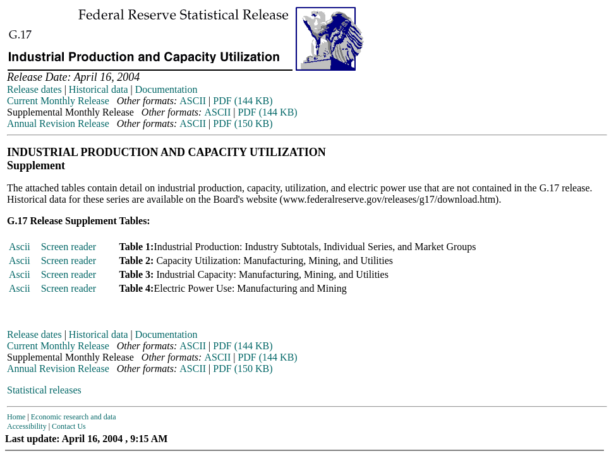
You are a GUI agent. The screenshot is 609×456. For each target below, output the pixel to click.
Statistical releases (44, 390)
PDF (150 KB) (242, 123)
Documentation (166, 89)
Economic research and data (73, 416)
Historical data (98, 89)
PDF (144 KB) (242, 100)
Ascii (19, 246)
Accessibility (27, 426)
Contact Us (69, 426)
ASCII (192, 100)
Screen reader (69, 246)
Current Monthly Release (58, 100)
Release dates (34, 89)
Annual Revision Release (58, 123)
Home (16, 416)
